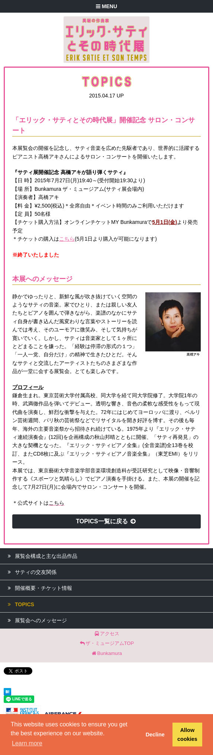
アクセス (106, 633)
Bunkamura (106, 653)
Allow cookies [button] (187, 734)
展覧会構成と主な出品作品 (40, 556)
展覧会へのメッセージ (35, 620)
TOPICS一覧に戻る (106, 521)
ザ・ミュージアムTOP (106, 643)
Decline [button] (155, 735)
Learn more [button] (27, 743)
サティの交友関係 (30, 572)
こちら (67, 239)
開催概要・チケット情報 (38, 588)
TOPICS (19, 604)
